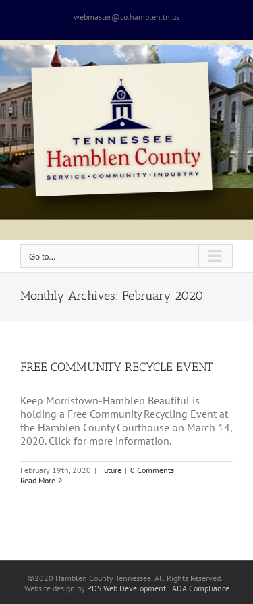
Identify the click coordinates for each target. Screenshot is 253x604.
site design (56, 588)
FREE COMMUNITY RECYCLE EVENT (116, 367)
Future (110, 470)
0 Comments (152, 470)
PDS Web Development (126, 588)
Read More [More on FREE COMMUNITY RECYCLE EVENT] (37, 480)
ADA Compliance (200, 588)
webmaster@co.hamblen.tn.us (126, 16)
